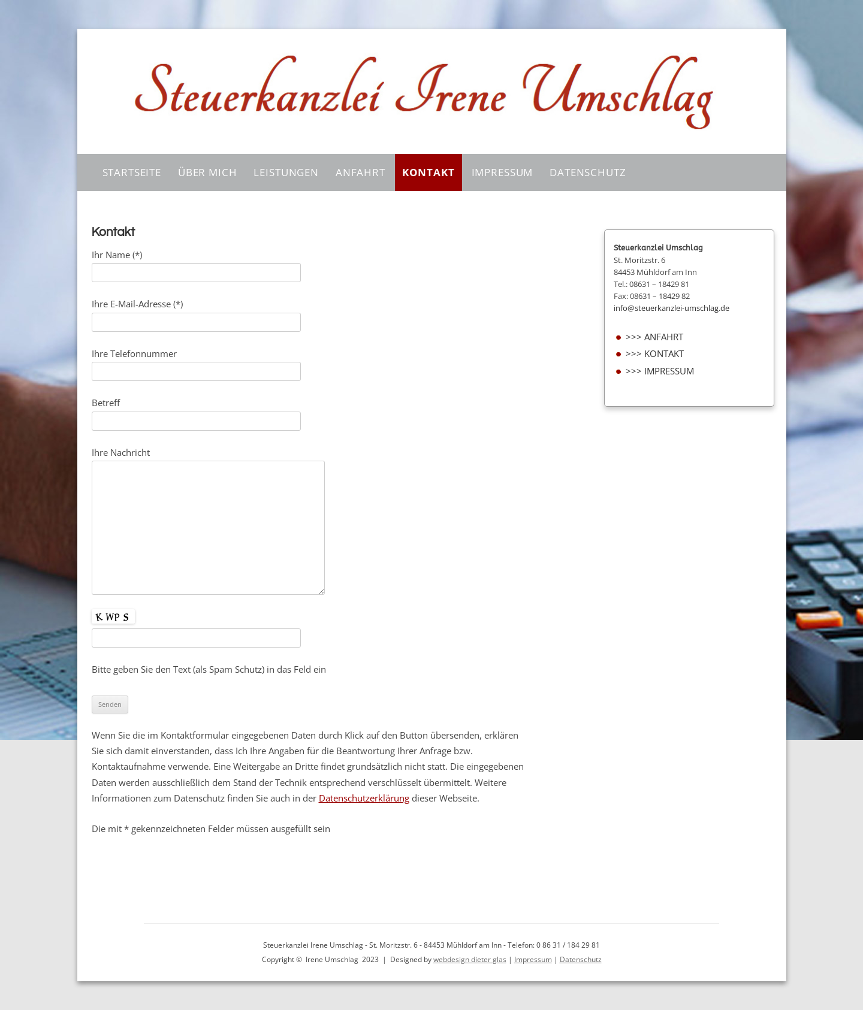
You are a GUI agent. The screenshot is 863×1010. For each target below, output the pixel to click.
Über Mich (207, 172)
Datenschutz (588, 172)
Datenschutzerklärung (364, 798)
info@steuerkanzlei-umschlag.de (671, 308)
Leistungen (286, 172)
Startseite (131, 172)
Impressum (502, 172)
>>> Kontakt (655, 353)
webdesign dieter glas (469, 959)
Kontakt (428, 172)
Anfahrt (360, 172)
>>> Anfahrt (654, 337)
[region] (431, 91)
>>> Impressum (660, 371)
